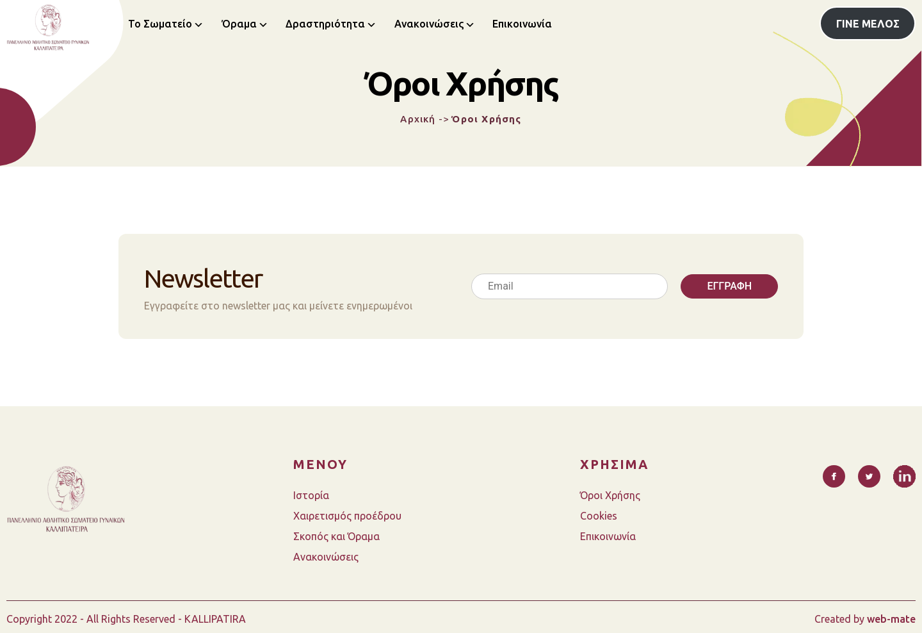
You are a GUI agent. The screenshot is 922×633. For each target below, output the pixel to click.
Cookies (598, 516)
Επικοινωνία (522, 23)
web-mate (891, 619)
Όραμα (239, 23)
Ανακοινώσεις (429, 23)
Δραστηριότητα (325, 23)
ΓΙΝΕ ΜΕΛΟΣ (868, 23)
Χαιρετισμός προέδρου (347, 516)
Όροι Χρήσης (610, 495)
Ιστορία (311, 495)
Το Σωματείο (160, 23)
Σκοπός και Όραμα (336, 536)
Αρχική (417, 118)
